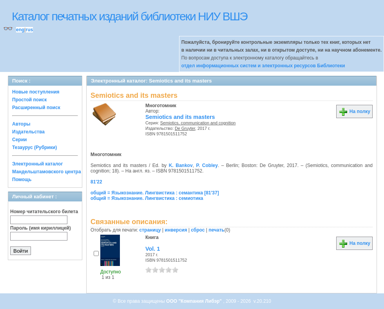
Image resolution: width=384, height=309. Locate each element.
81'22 (96, 182)
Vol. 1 (152, 249)
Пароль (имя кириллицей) (40, 228)
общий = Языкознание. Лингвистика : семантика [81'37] (155, 193)
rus (29, 29)
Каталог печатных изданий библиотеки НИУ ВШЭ (129, 16)
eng (20, 29)
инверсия (176, 230)
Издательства (28, 132)
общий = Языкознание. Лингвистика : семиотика (147, 198)
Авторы (21, 124)
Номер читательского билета (44, 211)
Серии (19, 139)
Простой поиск (29, 99)
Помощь (21, 179)
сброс (198, 230)
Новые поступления (36, 92)
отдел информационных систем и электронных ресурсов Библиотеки (263, 65)
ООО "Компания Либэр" (194, 301)
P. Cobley (207, 165)
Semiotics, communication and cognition (198, 122)
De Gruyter (185, 128)
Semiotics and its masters (180, 117)
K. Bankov (181, 165)
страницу (150, 230)
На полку (354, 111)
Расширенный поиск (36, 107)
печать (216, 230)
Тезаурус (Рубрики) (34, 147)
